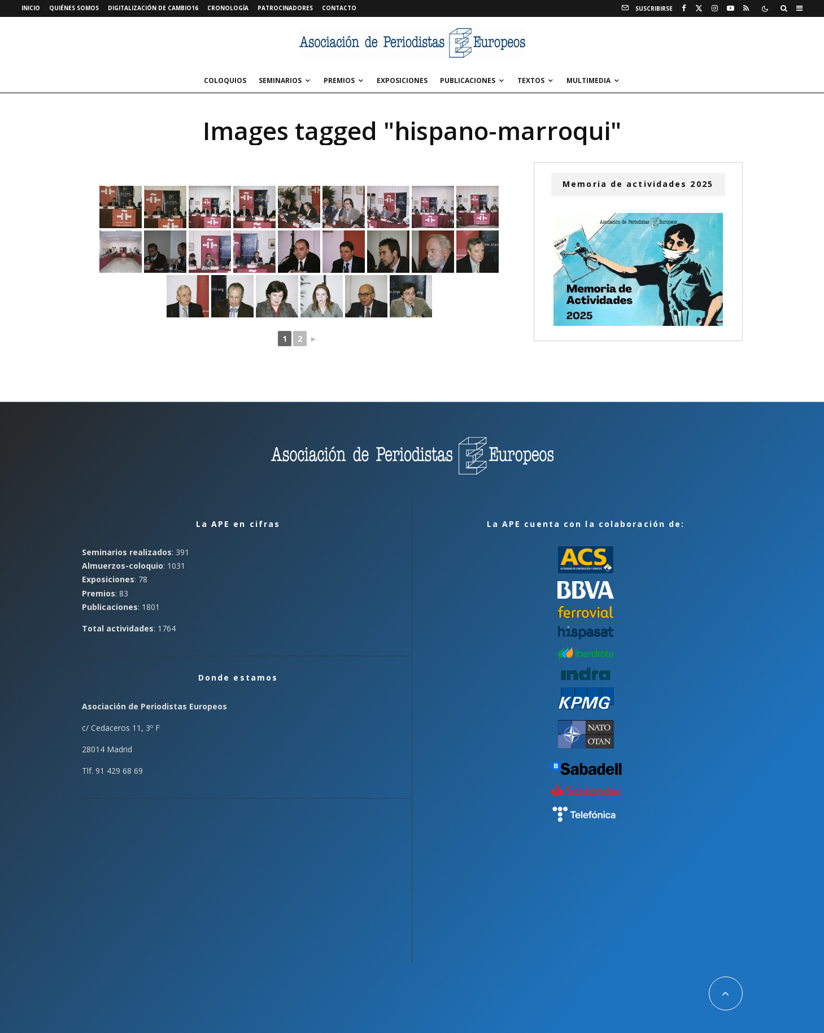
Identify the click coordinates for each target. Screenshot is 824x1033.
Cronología (227, 8)
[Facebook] (684, 8)
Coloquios (225, 80)
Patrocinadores (285, 8)
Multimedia (588, 80)
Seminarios (280, 80)
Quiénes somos (74, 8)
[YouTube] (730, 8)
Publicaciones (467, 80)
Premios (339, 80)
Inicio (30, 8)
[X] (699, 8)
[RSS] (746, 8)
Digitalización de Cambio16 (153, 8)
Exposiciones (402, 80)
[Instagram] (714, 8)
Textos (530, 80)
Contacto (339, 8)
